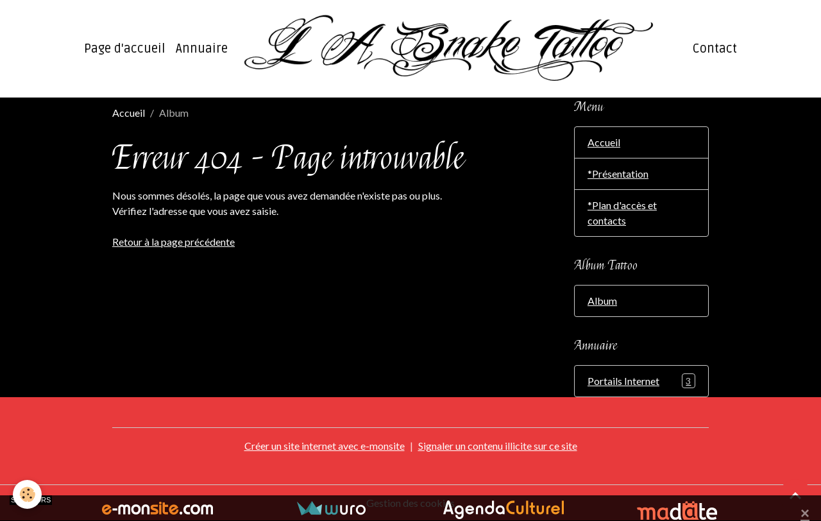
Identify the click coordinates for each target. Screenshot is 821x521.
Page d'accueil (124, 48)
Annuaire (202, 48)
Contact (715, 48)
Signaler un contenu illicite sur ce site (497, 446)
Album (602, 301)
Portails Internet (641, 380)
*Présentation (618, 173)
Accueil (128, 113)
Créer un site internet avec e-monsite (324, 446)
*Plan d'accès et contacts (622, 212)
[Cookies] (27, 494)
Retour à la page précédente (173, 241)
